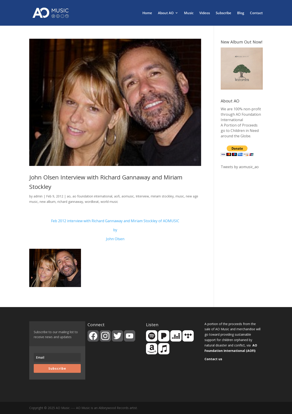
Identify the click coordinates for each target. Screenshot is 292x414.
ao (69, 196)
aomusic (127, 196)
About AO (166, 13)
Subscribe (223, 13)
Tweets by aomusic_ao (240, 166)
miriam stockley (162, 196)
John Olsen (115, 238)
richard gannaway (70, 201)
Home (147, 13)
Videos (204, 13)
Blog (240, 13)
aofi (117, 196)
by (115, 229)
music (179, 196)
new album (48, 201)
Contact (256, 13)
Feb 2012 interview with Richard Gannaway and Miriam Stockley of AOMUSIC (115, 220)
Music (188, 13)
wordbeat (92, 201)
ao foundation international (92, 196)
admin (38, 196)
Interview (142, 196)
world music (109, 201)
